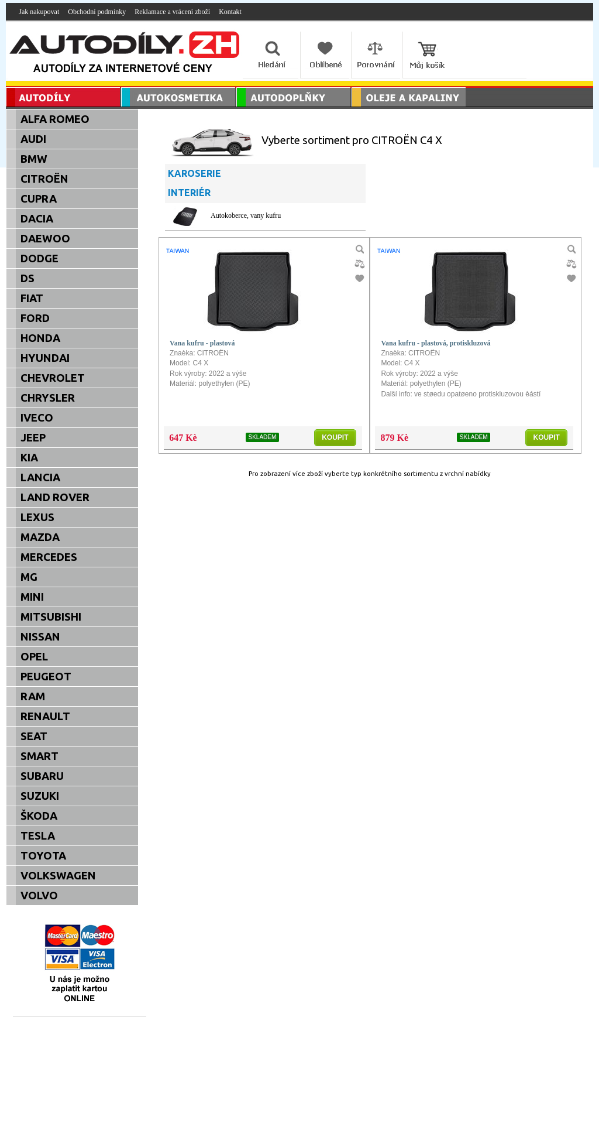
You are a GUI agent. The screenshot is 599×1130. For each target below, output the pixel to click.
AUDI (33, 139)
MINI (32, 597)
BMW (33, 159)
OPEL (34, 656)
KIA (29, 457)
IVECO (36, 418)
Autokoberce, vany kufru (246, 215)
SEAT (33, 736)
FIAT (31, 298)
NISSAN (40, 637)
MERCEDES (48, 557)
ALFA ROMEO (54, 119)
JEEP (33, 438)
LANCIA (40, 477)
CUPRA (38, 199)
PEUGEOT (45, 676)
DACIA (36, 219)
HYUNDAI (45, 358)
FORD (35, 318)
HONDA (40, 338)
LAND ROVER (54, 497)
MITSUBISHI (50, 617)
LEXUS (37, 517)
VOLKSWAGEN (58, 875)
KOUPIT (335, 437)
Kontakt (230, 12)
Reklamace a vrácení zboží (172, 12)
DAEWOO (45, 238)
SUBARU (42, 776)
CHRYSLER (47, 398)
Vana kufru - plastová (202, 343)
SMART (39, 756)
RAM (32, 696)
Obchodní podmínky (97, 12)
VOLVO (39, 895)
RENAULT (45, 716)
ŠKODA (38, 816)
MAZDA (40, 537)
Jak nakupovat (39, 12)
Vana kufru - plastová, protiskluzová (435, 343)
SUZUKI (39, 796)
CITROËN (44, 179)
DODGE (39, 258)
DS (27, 278)
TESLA (37, 836)
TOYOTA (43, 856)
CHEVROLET (52, 378)
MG (28, 577)
